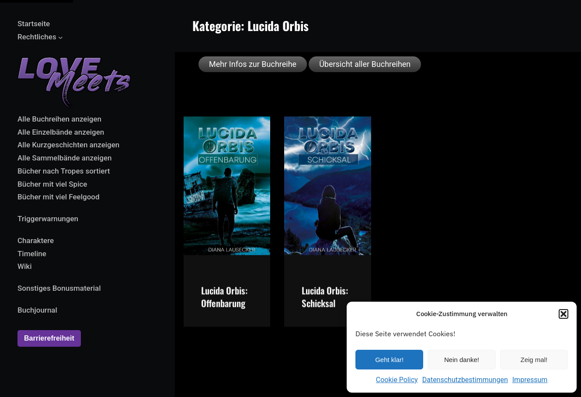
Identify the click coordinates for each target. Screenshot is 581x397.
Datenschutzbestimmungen (465, 380)
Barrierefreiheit (49, 338)
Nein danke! (461, 359)
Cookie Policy (397, 380)
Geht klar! (389, 359)
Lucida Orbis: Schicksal (325, 305)
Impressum (530, 380)
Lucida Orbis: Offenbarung (224, 305)
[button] (563, 314)
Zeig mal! (533, 359)
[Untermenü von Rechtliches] (60, 37)
